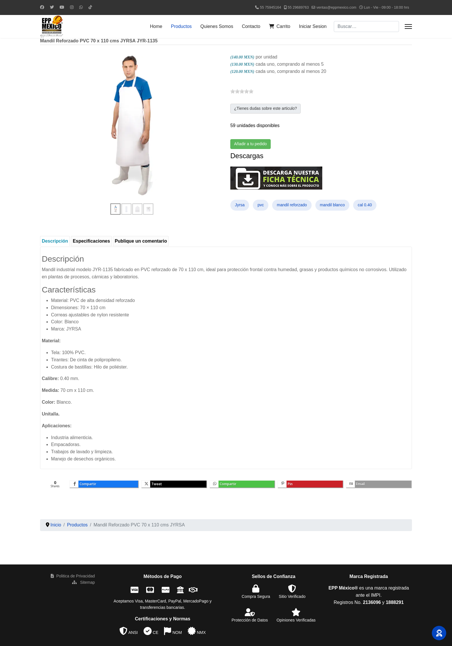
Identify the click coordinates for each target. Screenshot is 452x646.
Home (156, 26)
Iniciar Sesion (313, 26)
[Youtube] (62, 7)
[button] (439, 633)
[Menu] (408, 26)
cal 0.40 (365, 205)
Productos (181, 26)
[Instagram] (72, 7)
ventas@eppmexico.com (336, 7)
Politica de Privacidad (73, 577)
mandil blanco (332, 205)
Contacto (251, 26)
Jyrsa (239, 205)
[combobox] (366, 26)
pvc (260, 205)
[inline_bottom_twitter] (174, 485)
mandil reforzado (292, 205)
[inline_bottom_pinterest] (311, 485)
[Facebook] (42, 7)
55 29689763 (298, 7)
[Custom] (90, 7)
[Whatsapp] (81, 7)
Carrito (279, 26)
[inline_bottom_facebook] (104, 485)
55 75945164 (270, 7)
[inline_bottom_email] (379, 485)
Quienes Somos (216, 26)
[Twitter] (52, 7)
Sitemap (83, 583)
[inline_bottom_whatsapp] (242, 485)
